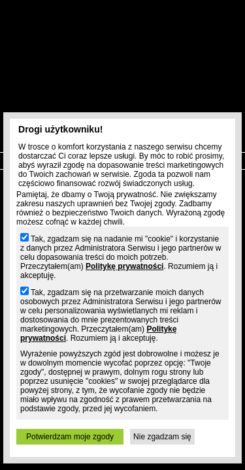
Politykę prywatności (124, 266)
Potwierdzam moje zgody (70, 436)
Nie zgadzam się (162, 436)
